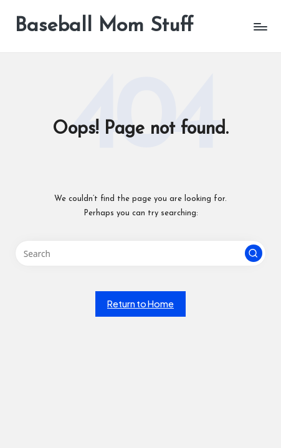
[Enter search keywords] (140, 253)
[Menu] (260, 26)
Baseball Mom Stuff (104, 26)
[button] (253, 253)
